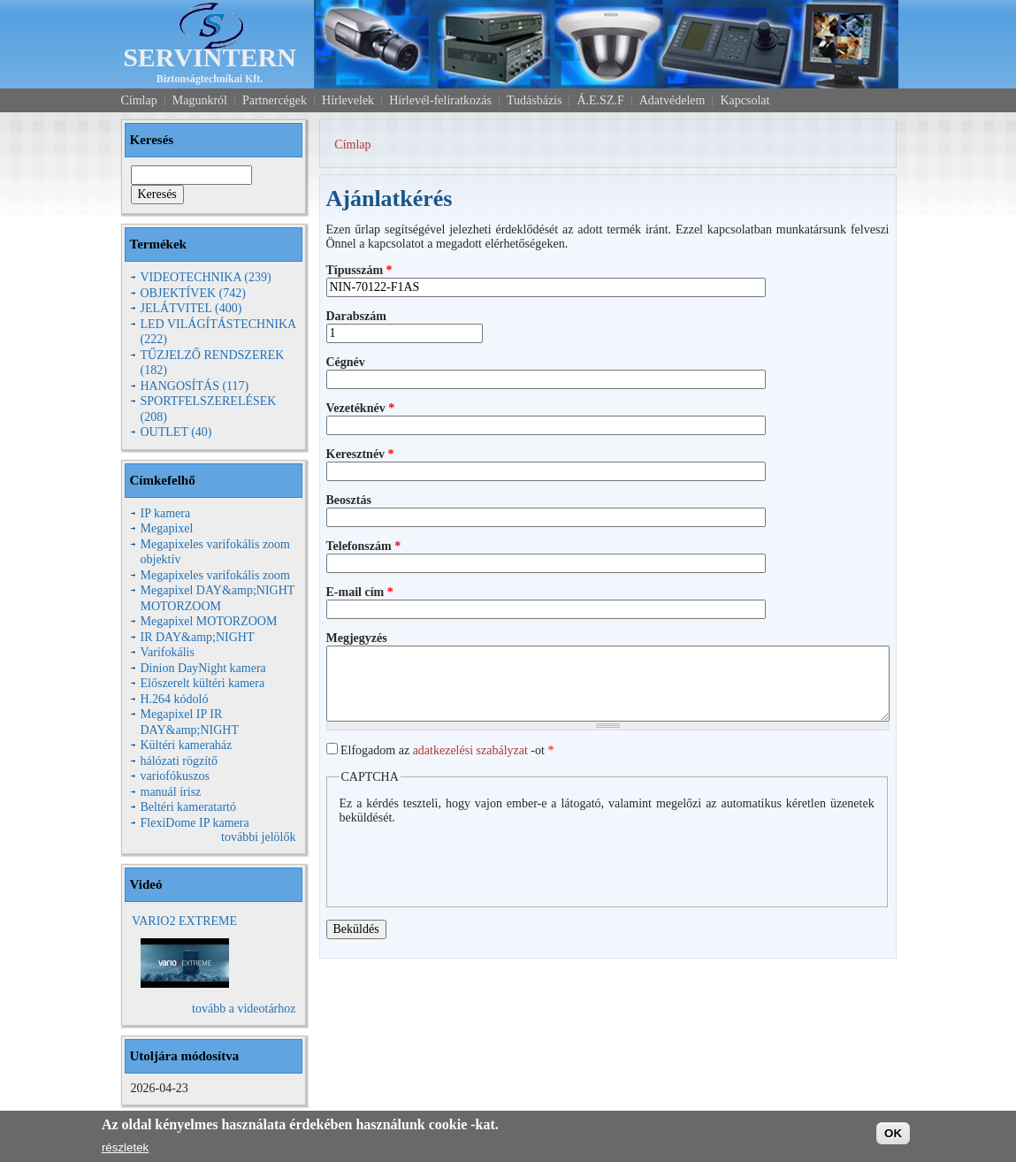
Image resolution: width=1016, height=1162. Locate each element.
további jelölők (258, 837)
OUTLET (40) (176, 432)
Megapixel (167, 528)
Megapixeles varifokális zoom (216, 575)
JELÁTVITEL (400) (191, 308)
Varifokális (168, 652)
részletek (125, 1147)
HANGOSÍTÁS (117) (195, 386)
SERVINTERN (209, 57)
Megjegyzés (356, 638)
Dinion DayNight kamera (203, 668)
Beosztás (348, 500)
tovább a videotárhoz (243, 1008)
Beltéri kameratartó (188, 807)
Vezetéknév (360, 408)
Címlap (352, 144)
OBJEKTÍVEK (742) (193, 293)
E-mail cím (359, 592)
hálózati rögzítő (179, 761)
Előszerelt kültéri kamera (203, 683)
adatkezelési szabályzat (470, 750)
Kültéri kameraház (187, 745)
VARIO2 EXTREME (184, 921)
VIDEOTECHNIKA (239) (206, 277)
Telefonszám (363, 546)
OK (893, 1133)
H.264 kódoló (175, 699)
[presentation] (474, 859)
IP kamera (166, 513)
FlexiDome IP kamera (195, 822)
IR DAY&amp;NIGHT (198, 637)
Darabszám (356, 316)
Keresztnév (360, 454)
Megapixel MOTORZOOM (209, 621)
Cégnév (345, 362)
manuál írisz (171, 792)
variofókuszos (175, 776)
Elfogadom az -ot (447, 750)
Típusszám (359, 270)
